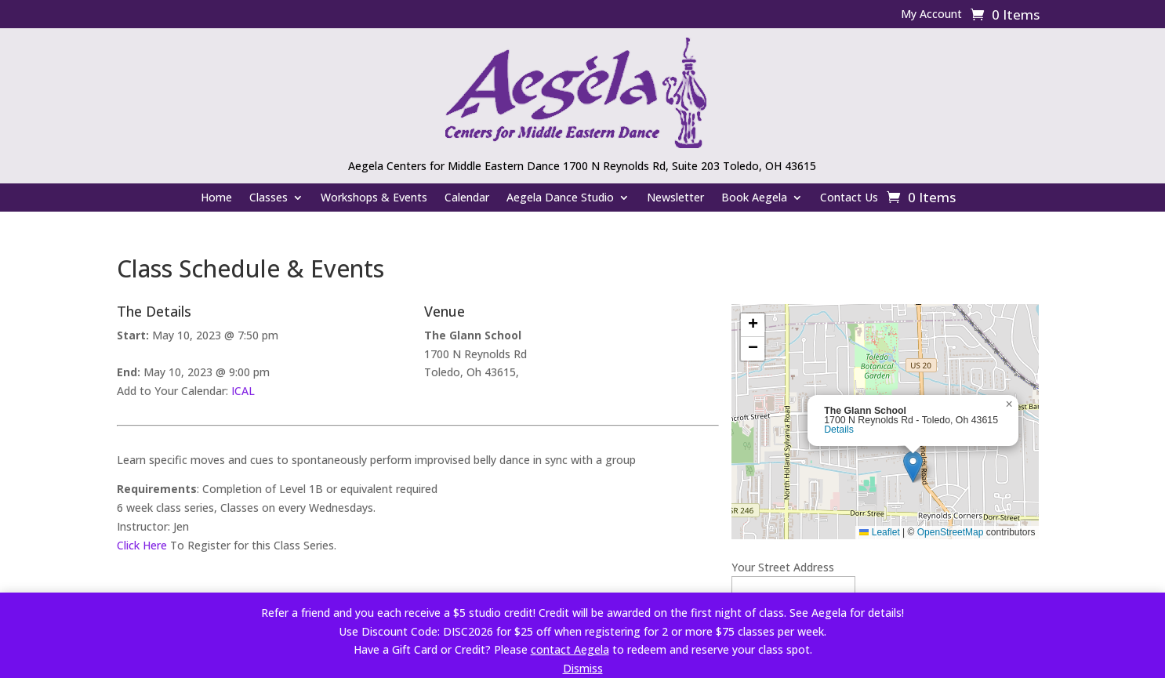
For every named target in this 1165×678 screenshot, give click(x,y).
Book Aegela (754, 198)
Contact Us (849, 198)
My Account (931, 15)
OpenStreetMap (950, 532)
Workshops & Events (374, 198)
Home (216, 198)
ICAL (243, 390)
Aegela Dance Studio (560, 198)
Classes (268, 198)
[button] (913, 467)
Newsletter (675, 198)
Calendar (467, 198)
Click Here (142, 545)
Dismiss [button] (583, 668)
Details (839, 429)
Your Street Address (782, 567)
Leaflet (879, 532)
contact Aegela (570, 649)
